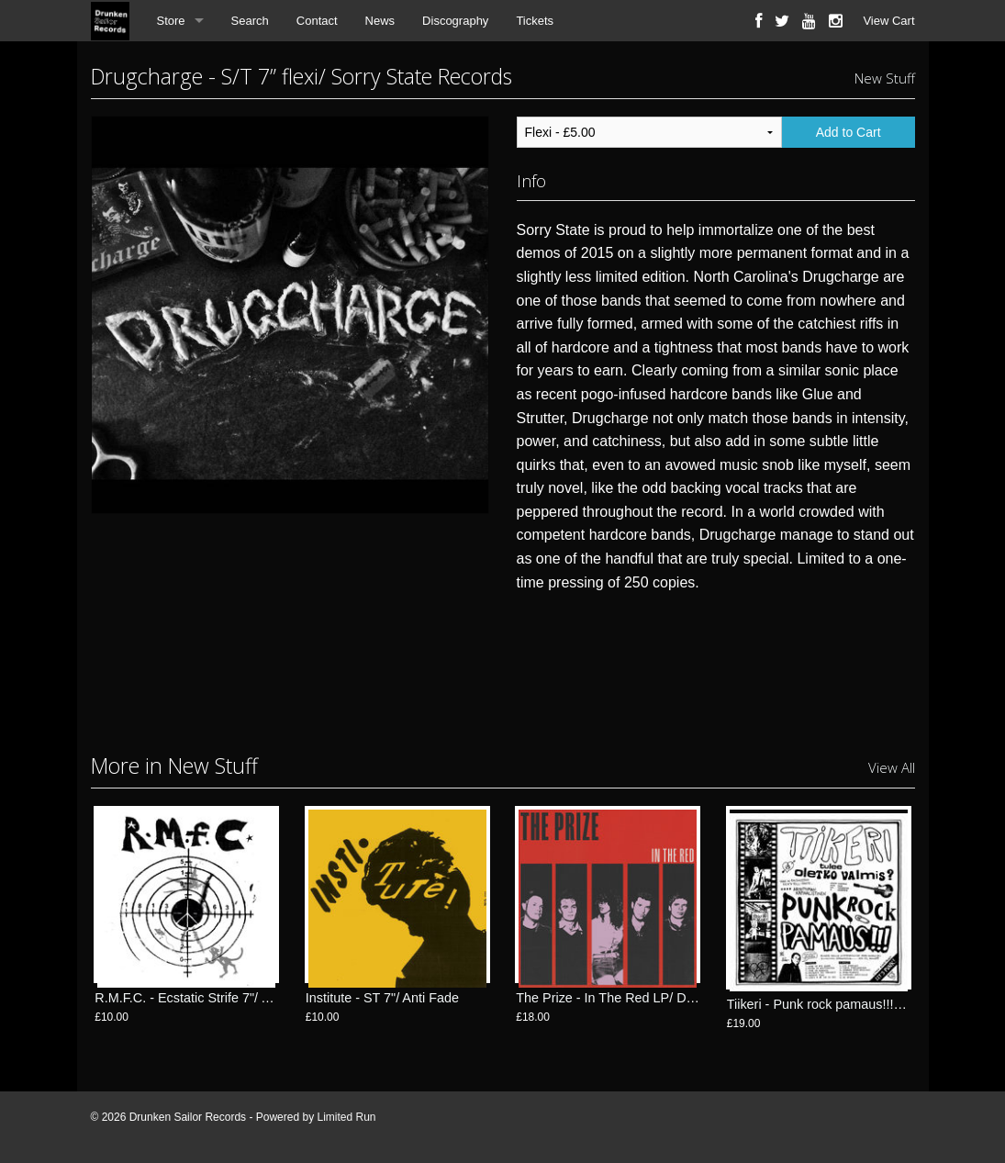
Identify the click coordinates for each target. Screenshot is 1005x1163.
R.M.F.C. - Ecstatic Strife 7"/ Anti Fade (206, 1004)
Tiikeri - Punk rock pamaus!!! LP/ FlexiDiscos (857, 1004)
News (380, 21)
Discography (455, 21)
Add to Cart (848, 132)
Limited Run (346, 1117)
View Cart (888, 21)
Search (250, 21)
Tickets (534, 21)
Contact (317, 21)
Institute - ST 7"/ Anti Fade (382, 1004)
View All (891, 767)
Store (171, 21)
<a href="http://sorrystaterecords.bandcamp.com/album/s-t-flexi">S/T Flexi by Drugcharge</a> (716, 667)
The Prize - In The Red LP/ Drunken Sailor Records (666, 1004)
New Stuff (884, 78)
